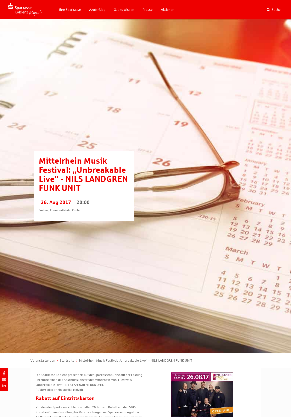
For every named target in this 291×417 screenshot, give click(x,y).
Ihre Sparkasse (70, 9)
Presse (147, 9)
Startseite (67, 360)
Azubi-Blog (97, 9)
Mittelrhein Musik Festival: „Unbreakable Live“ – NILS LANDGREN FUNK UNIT (135, 360)
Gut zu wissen (124, 9)
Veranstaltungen (42, 360)
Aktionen (167, 9)
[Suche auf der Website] (274, 9)
